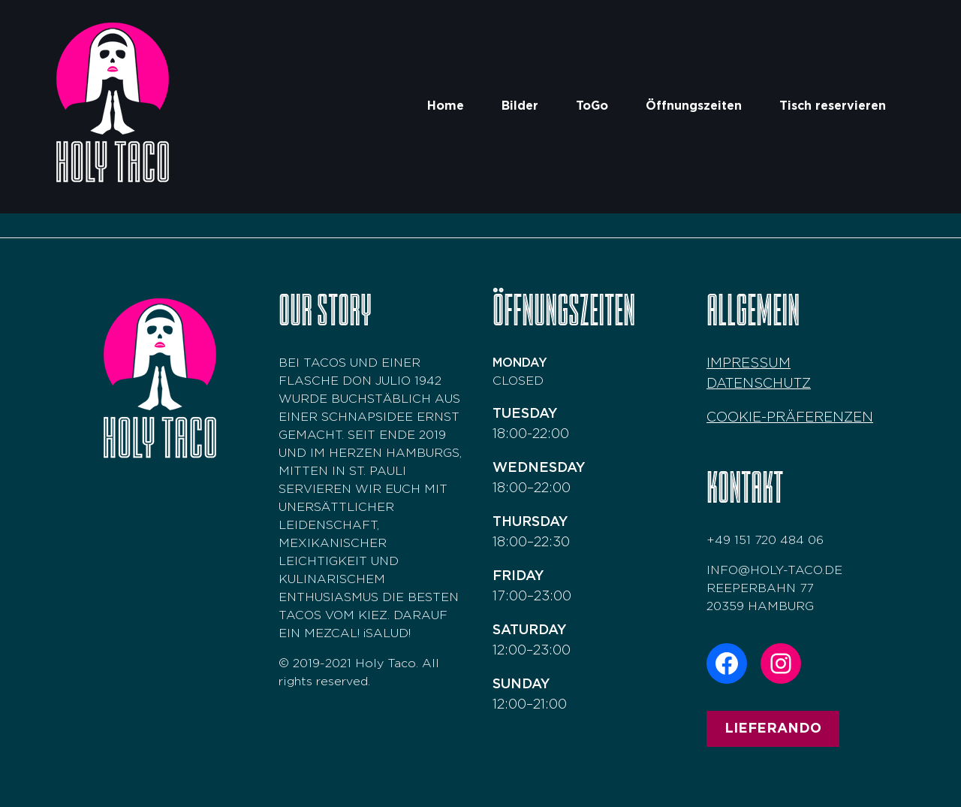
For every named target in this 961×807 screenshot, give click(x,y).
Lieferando (773, 729)
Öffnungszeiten (694, 106)
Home (445, 106)
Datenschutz (758, 384)
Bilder (520, 106)
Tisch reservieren (832, 106)
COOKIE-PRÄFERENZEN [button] (789, 418)
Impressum (748, 364)
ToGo (592, 106)
